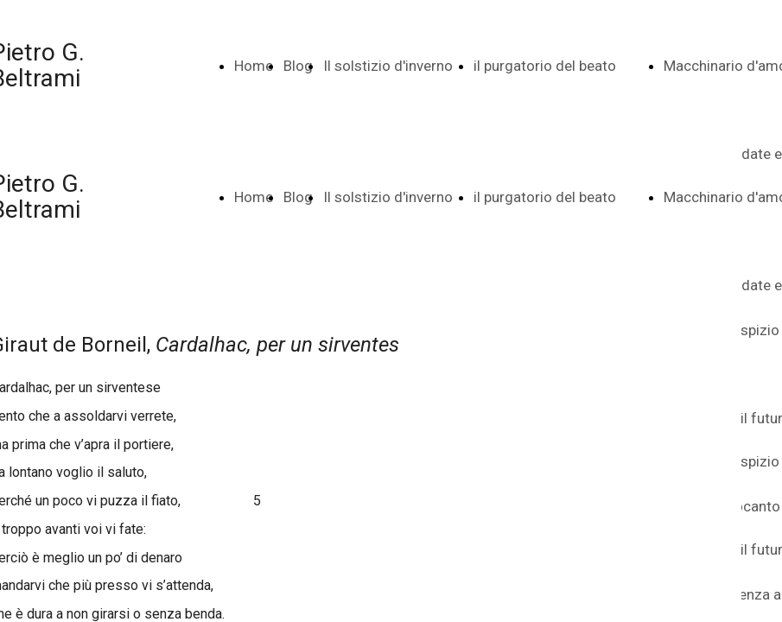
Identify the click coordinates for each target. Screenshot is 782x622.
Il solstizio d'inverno (388, 65)
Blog (298, 65)
